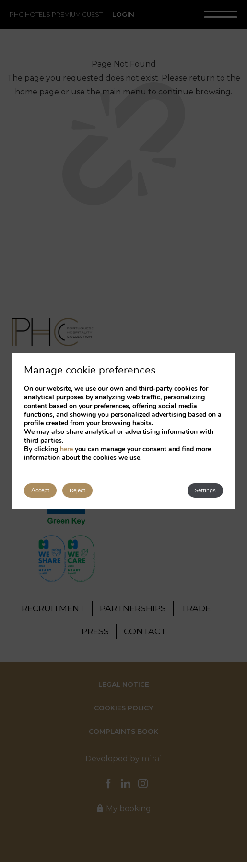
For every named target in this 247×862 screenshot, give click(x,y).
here (66, 449)
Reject (77, 490)
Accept (40, 490)
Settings (205, 490)
